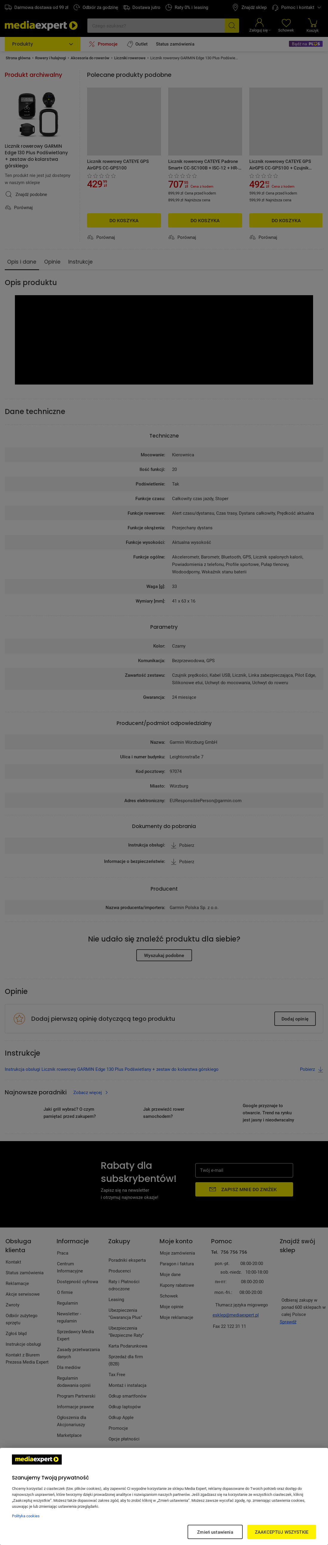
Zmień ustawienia (215, 1532)
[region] (164, 1496)
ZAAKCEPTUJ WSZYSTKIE (281, 1532)
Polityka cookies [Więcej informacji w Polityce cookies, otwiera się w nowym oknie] (26, 1515)
